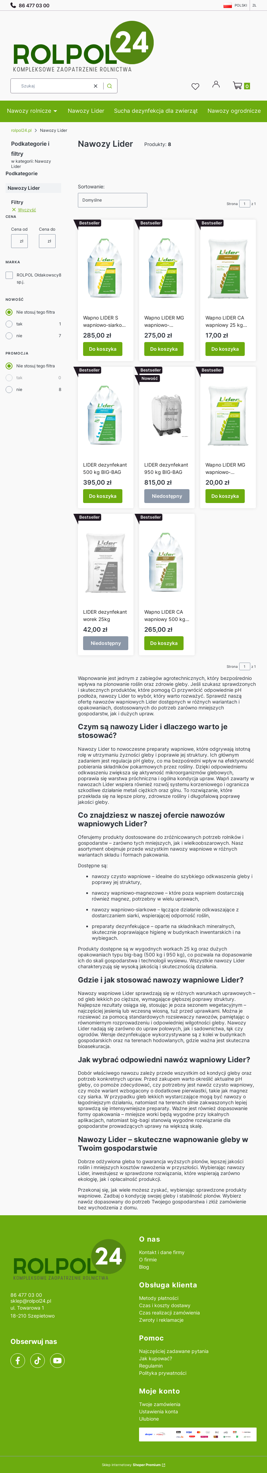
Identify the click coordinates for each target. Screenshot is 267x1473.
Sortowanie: (91, 186)
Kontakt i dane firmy (162, 1252)
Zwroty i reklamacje (161, 1320)
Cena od (19, 229)
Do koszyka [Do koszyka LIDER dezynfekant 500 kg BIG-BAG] (102, 496)
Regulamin (151, 1366)
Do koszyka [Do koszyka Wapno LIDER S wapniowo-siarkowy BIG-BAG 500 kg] (102, 349)
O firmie (148, 1259)
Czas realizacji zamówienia (169, 1313)
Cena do (47, 229)
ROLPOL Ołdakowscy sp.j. (38, 278)
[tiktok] (37, 1360)
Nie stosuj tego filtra (35, 312)
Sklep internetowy (131, 1465)
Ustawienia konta (158, 1411)
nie (19, 335)
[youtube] (57, 1360)
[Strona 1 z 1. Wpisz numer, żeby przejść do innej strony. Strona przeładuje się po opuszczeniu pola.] (244, 203)
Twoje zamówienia (159, 1404)
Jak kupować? (155, 1358)
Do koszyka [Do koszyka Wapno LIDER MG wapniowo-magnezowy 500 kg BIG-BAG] (164, 349)
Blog (144, 1267)
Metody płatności (158, 1298)
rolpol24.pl (21, 130)
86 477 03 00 (29, 5)
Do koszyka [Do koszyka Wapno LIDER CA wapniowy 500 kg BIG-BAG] (164, 643)
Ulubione (149, 1419)
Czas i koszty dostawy (165, 1305)
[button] (109, 86)
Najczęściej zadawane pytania (174, 1351)
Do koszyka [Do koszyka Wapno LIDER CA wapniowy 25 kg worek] (225, 349)
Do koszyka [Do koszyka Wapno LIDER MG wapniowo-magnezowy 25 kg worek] (225, 496)
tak (19, 323)
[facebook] (18, 1360)
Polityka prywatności (162, 1373)
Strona (232, 204)
